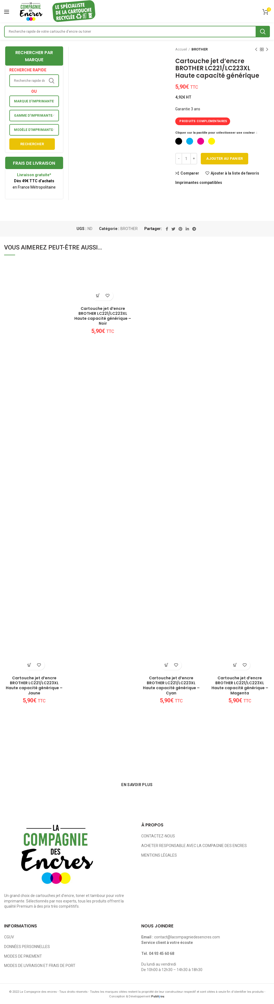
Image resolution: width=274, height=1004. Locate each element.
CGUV (9, 937)
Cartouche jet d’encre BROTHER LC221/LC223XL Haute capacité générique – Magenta (239, 685)
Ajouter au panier (224, 158)
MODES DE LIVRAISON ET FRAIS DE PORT (39, 965)
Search (263, 31)
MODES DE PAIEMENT (23, 956)
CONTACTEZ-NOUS (158, 836)
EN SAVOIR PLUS (136, 785)
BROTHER (199, 49)
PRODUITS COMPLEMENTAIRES (203, 121)
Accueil (181, 49)
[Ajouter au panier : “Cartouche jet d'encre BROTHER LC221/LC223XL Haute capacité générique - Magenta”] (235, 665)
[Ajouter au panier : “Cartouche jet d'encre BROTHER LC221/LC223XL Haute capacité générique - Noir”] (98, 296)
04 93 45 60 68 (161, 953)
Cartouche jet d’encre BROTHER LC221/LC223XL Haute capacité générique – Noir (102, 316)
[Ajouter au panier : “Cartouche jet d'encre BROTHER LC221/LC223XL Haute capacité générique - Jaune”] (29, 665)
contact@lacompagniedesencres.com (187, 937)
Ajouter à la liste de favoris (235, 173)
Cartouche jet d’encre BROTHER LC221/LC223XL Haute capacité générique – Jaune (34, 685)
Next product (267, 50)
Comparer (189, 173)
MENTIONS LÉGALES (159, 855)
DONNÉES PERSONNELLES (27, 946)
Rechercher (32, 144)
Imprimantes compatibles (198, 182)
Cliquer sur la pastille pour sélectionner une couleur (215, 132)
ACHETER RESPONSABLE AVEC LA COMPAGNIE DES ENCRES (194, 845)
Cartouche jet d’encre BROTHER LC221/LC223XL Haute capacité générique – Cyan (171, 685)
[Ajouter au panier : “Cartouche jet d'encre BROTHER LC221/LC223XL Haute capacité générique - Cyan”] (166, 665)
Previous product (256, 50)
